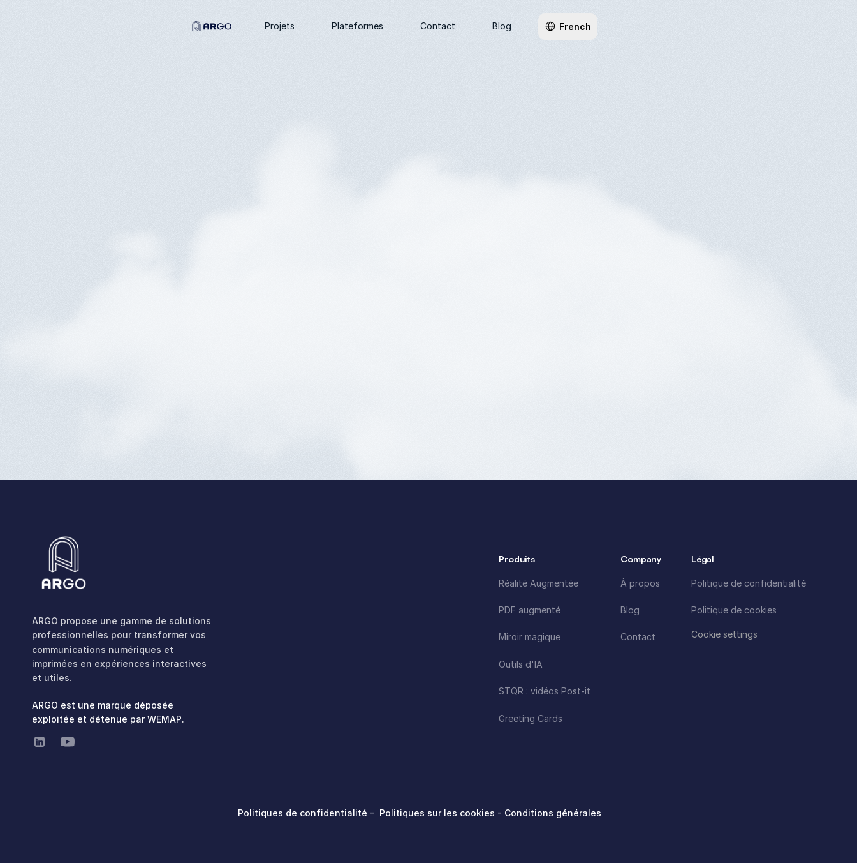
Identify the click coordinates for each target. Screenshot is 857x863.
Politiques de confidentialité (304, 812)
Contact (638, 636)
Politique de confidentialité (748, 583)
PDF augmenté (529, 609)
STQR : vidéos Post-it (544, 691)
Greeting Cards (530, 718)
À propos (640, 583)
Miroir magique (529, 636)
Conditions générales (552, 812)
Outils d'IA (521, 664)
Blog (630, 609)
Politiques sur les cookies (438, 812)
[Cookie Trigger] (724, 634)
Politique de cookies (734, 609)
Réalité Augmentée (538, 583)
